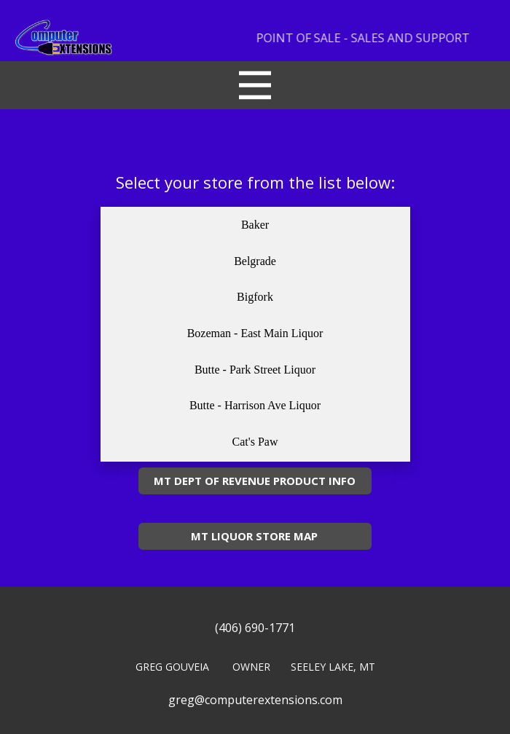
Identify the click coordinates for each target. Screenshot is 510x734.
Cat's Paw (255, 441)
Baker (255, 224)
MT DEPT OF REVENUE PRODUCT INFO (255, 480)
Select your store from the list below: (255, 182)
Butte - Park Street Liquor (255, 369)
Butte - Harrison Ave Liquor (255, 405)
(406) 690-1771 (255, 628)
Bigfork (255, 297)
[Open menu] (255, 85)
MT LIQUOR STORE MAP (254, 536)
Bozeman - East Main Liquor (255, 333)
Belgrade (255, 261)
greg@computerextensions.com (255, 700)
